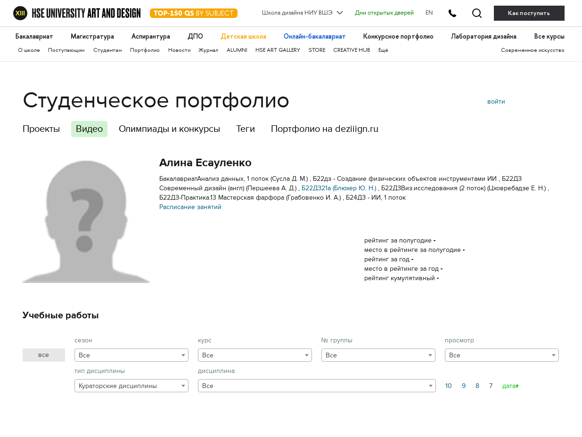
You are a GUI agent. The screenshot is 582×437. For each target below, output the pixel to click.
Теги (245, 129)
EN (429, 13)
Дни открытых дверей (384, 13)
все (43, 354)
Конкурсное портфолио (398, 36)
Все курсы (549, 36)
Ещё (383, 51)
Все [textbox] (84, 355)
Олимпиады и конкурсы (169, 129)
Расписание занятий (190, 206)
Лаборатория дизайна (483, 36)
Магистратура (92, 36)
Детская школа (243, 36)
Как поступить (529, 13)
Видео (89, 129)
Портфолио (145, 51)
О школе (29, 51)
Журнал (208, 51)
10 (448, 385)
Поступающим (66, 51)
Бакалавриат (34, 36)
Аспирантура (150, 36)
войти (496, 101)
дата (509, 385)
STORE (317, 51)
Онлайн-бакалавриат (315, 36)
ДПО (195, 36)
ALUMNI (237, 51)
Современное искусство (533, 51)
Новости (179, 51)
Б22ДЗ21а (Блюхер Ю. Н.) (339, 188)
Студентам (107, 51)
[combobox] (131, 355)
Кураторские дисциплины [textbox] (118, 385)
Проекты (41, 129)
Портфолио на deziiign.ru (324, 129)
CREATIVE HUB (351, 51)
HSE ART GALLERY (277, 51)
